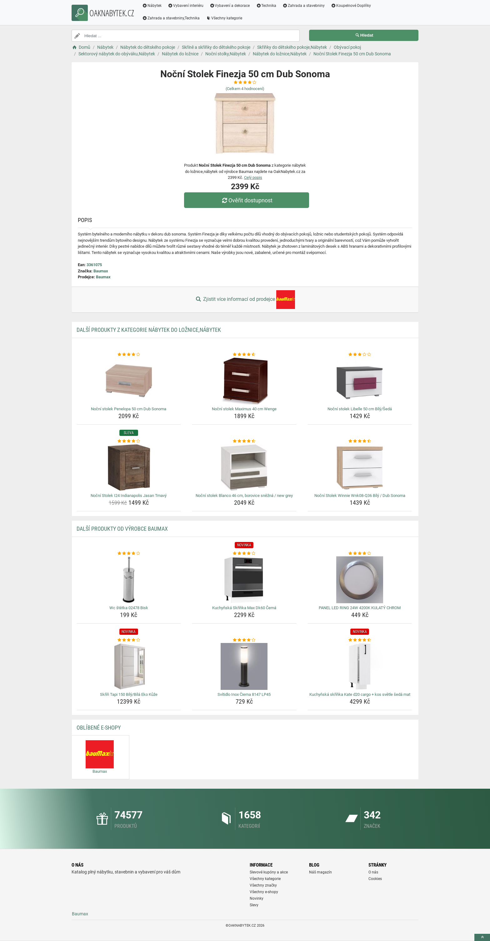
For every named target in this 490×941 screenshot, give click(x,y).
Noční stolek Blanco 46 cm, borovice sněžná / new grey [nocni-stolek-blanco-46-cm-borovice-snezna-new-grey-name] (244, 495)
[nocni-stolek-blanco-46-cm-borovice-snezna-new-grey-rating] (244, 441)
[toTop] (482, 937)
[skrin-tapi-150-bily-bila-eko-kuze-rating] (129, 640)
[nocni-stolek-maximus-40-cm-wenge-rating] (244, 355)
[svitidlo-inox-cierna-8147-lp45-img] (244, 666)
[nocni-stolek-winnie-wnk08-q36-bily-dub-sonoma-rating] (360, 441)
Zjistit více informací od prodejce (245, 299)
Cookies (375, 879)
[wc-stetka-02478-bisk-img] (129, 579)
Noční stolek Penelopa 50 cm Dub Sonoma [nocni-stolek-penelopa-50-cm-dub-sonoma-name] (128, 409)
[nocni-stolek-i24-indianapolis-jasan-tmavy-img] (129, 467)
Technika (266, 5)
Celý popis (253, 177)
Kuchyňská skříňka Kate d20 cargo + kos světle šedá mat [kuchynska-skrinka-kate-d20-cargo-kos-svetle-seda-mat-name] (359, 694)
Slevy (254, 905)
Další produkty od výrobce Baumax (122, 528)
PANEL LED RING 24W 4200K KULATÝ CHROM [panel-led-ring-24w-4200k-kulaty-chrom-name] (360, 607)
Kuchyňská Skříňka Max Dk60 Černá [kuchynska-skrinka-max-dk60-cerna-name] (244, 607)
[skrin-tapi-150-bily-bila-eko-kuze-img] (129, 666)
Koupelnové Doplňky (351, 5)
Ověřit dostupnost (246, 200)
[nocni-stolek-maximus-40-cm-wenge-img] (244, 380)
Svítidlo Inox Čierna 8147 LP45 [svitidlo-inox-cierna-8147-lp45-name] (244, 694)
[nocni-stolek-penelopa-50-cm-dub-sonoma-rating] (129, 355)
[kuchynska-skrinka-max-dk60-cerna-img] (244, 579)
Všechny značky (263, 885)
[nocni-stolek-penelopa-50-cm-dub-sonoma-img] (129, 380)
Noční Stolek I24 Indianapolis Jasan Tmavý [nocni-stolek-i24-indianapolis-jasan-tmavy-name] (129, 495)
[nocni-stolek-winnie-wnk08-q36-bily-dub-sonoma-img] (360, 467)
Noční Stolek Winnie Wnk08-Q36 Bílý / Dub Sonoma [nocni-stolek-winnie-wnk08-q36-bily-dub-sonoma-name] (359, 495)
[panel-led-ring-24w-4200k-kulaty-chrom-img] (360, 579)
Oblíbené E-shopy (99, 727)
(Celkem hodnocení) (245, 88)
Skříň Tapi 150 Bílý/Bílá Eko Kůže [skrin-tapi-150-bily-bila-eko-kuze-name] (129, 694)
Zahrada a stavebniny (303, 5)
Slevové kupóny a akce (269, 872)
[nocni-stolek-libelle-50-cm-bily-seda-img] (360, 380)
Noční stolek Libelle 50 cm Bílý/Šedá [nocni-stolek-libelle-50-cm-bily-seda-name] (360, 409)
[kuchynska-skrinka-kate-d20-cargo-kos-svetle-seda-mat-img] (360, 666)
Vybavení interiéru (185, 5)
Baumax (100, 271)
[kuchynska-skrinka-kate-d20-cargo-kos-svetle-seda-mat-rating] (360, 640)
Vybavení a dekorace (230, 5)
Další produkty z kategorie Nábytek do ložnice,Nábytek (149, 329)
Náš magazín (320, 872)
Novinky (256, 898)
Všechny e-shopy (264, 892)
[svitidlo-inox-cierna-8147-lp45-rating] (244, 640)
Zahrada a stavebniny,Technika (171, 18)
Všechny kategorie (224, 18)
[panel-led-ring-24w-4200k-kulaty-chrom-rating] (360, 553)
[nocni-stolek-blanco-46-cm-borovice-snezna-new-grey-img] (244, 467)
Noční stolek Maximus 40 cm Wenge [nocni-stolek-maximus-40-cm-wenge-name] (244, 409)
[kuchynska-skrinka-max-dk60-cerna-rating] (244, 553)
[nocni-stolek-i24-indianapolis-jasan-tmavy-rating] (129, 441)
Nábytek (152, 5)
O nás (373, 872)
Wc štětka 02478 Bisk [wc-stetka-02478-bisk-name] (128, 607)
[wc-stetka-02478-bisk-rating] (129, 553)
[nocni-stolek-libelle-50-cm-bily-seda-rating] (360, 355)
